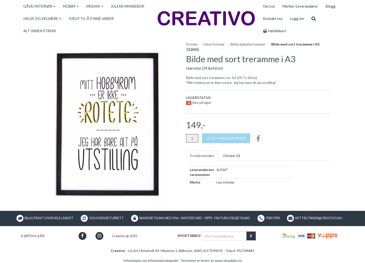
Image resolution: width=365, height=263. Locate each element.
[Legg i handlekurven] (226, 138)
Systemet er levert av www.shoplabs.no (211, 260)
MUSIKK (94, 6)
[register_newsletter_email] (251, 236)
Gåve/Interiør (214, 44)
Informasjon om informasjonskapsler (150, 260)
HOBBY (71, 6)
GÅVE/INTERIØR (39, 6)
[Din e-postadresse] (224, 236)
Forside (191, 44)
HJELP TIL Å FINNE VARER (91, 18)
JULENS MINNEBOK (127, 6)
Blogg (330, 6)
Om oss (269, 6)
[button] (82, 236)
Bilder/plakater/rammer (247, 44)
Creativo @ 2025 (124, 236)
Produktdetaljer (202, 156)
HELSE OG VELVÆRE (42, 18)
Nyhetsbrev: (189, 235)
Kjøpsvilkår (32, 236)
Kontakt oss (273, 18)
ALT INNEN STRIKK (39, 31)
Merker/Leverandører (300, 6)
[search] (313, 18)
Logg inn (297, 18)
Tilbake (192, 49)
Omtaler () (231, 156)
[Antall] (192, 138)
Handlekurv (274, 31)
